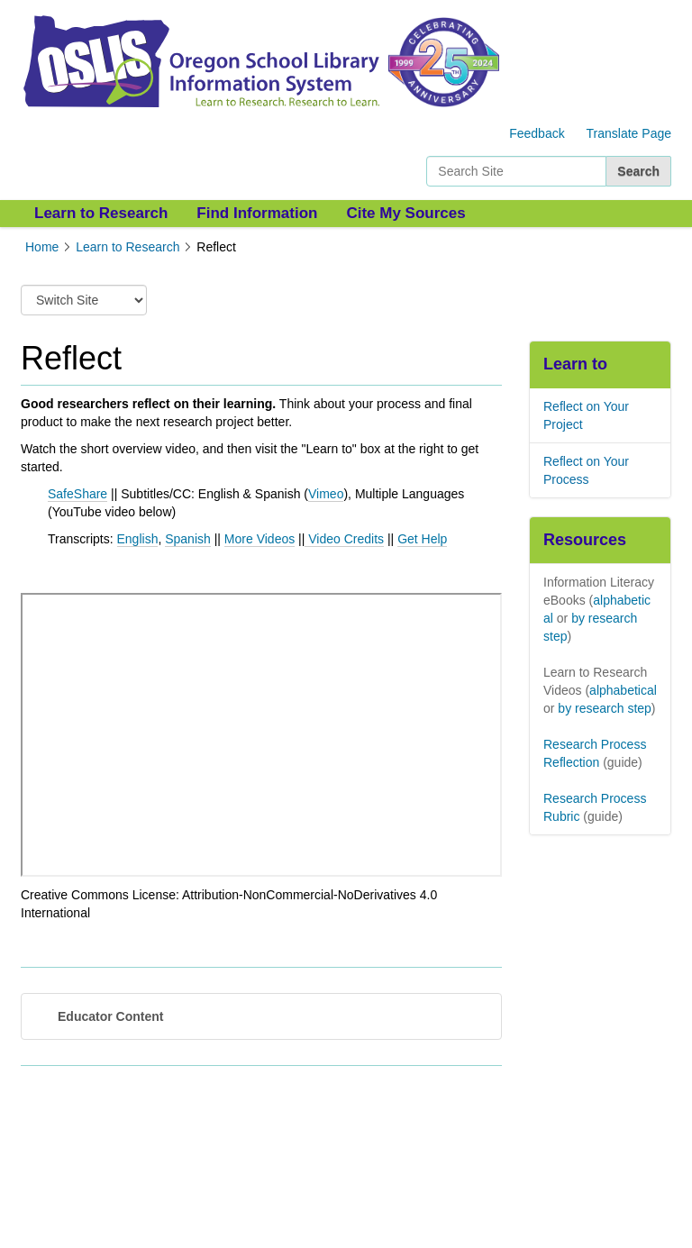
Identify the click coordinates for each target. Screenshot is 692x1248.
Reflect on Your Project (586, 415)
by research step (604, 708)
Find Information (256, 213)
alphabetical (623, 690)
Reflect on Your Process (586, 470)
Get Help (422, 539)
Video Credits (346, 539)
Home (42, 247)
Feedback (536, 133)
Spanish (188, 539)
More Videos (259, 539)
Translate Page (629, 133)
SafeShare (77, 494)
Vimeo (325, 494)
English (138, 539)
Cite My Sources (405, 213)
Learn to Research (101, 213)
